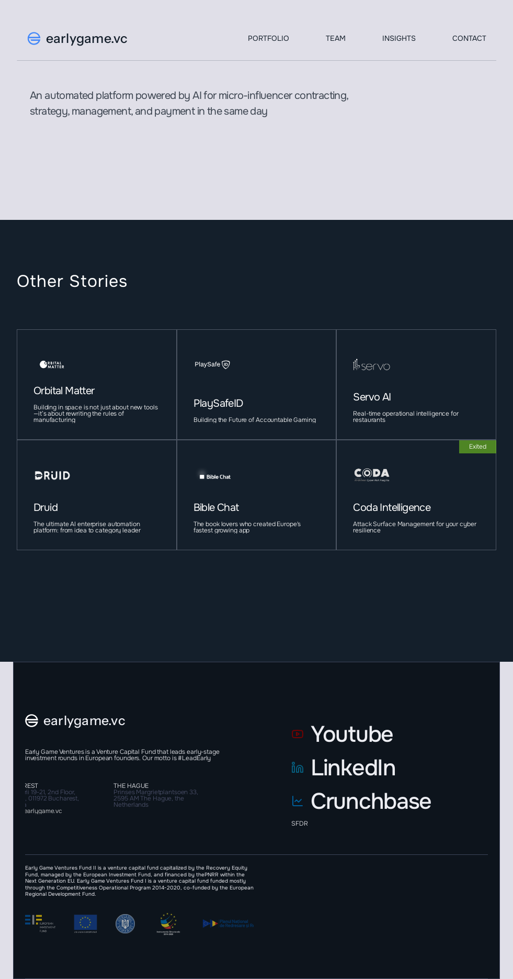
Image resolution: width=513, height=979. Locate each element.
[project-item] (97, 384)
